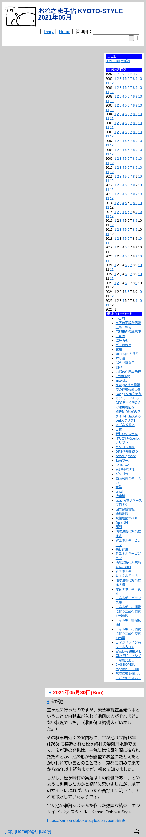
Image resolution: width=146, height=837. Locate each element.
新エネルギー (125, 571)
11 (131, 74)
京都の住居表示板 (128, 372)
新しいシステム (127, 434)
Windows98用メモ (129, 651)
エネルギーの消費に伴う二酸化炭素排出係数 (128, 611)
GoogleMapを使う (129, 394)
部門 (119, 527)
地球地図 (122, 514)
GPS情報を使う (127, 452)
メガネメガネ (125, 425)
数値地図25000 (126, 518)
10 (126, 74)
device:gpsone (126, 456)
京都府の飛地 (125, 469)
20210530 (113, 61)
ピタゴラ (122, 474)
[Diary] (45, 831)
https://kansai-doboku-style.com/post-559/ (86, 820)
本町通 (120, 358)
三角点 (120, 336)
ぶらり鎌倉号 (125, 363)
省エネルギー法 (127, 576)
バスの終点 (123, 345)
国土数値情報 (125, 509)
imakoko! (122, 380)
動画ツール (123, 461)
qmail (119, 491)
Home (64, 31)
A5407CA (122, 465)
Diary (49, 31)
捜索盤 (120, 496)
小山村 (120, 318)
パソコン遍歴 (125, 447)
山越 (119, 429)
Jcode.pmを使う (127, 354)
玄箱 (119, 350)
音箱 (119, 487)
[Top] (9, 831)
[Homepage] (26, 831)
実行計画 (122, 549)
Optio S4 (122, 523)
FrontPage (123, 376)
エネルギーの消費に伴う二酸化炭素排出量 (128, 633)
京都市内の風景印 (128, 332)
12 (135, 74)
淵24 (119, 367)
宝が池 (125, 61)
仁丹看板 (122, 341)
